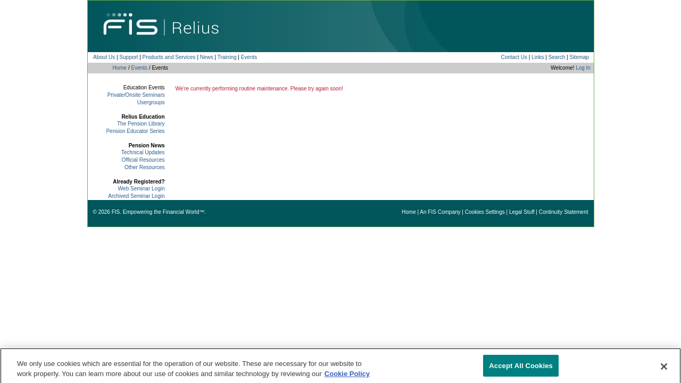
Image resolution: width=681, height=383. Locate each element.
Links (537, 57)
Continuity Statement (563, 212)
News (206, 57)
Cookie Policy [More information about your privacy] (347, 377)
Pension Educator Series (135, 131)
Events (249, 57)
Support (128, 57)
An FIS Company (440, 212)
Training (227, 57)
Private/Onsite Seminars (136, 95)
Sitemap (579, 57)
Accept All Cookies (521, 369)
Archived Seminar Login (136, 196)
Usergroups (151, 102)
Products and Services (169, 57)
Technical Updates (143, 152)
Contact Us (514, 57)
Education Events (144, 87)
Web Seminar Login (141, 189)
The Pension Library (141, 124)
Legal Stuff (522, 212)
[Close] (664, 369)
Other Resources (144, 167)
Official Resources (143, 160)
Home (120, 68)
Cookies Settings (485, 212)
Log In (583, 68)
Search (557, 57)
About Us (104, 57)
